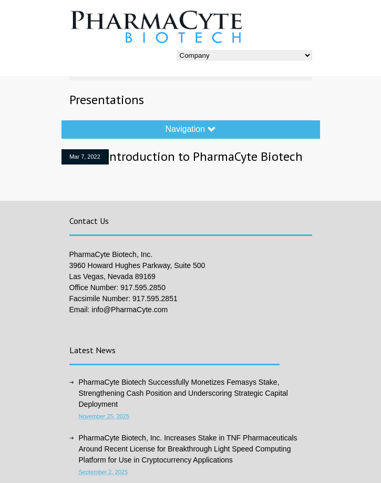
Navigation (190, 129)
